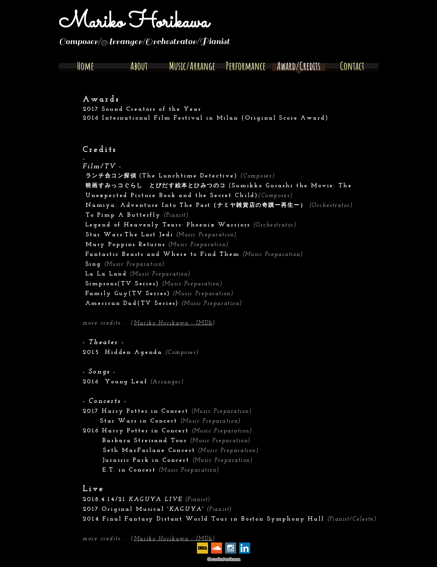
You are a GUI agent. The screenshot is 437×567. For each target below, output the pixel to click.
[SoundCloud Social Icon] (216, 548)
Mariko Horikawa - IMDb (173, 323)
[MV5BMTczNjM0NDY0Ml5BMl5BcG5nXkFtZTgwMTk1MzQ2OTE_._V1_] (202, 548)
